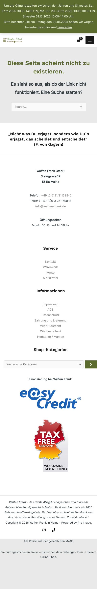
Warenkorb (50, 267)
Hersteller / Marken (50, 337)
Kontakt (50, 261)
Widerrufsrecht (50, 326)
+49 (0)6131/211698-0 (56, 195)
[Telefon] (53, 530)
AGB (50, 309)
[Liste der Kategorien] (43, 364)
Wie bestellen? (50, 331)
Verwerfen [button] (64, 27)
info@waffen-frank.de (50, 206)
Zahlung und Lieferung (50, 320)
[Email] (44, 530)
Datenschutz (50, 315)
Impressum (50, 304)
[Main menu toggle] (90, 40)
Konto (50, 272)
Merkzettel (50, 278)
